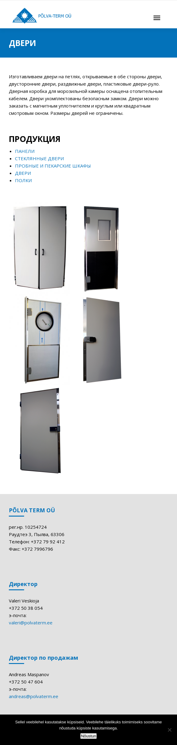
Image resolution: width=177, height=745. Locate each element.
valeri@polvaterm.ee (30, 623)
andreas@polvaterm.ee (33, 696)
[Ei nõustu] (169, 730)
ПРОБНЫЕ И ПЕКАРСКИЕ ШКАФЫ (53, 166)
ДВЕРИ (23, 173)
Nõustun (88, 736)
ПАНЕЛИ (24, 151)
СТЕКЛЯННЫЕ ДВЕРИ (39, 158)
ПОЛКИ (23, 180)
